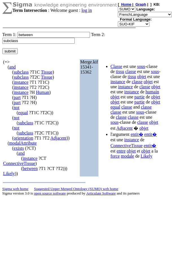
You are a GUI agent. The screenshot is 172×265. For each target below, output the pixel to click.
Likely (9, 173)
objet (141, 76)
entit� (137, 134)
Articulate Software (101, 193)
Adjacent (58, 138)
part (17, 97)
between (30, 168)
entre (120, 151)
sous (141, 66)
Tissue (46, 72)
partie (139, 96)
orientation (23, 138)
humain (152, 91)
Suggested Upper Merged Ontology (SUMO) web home (76, 189)
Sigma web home (15, 189)
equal (23, 112)
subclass (21, 72)
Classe (116, 66)
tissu (120, 71)
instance (21, 82)
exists (19, 148)
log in (86, 10)
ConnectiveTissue (19, 163)
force (115, 156)
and (12, 67)
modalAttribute (23, 143)
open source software (50, 193)
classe (130, 71)
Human (42, 92)
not (16, 107)
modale (127, 156)
